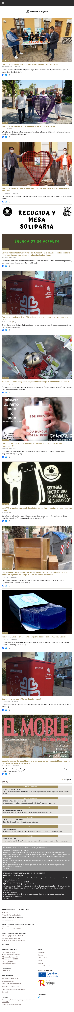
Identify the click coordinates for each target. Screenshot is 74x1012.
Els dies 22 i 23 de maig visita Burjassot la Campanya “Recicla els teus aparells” (36, 381)
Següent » (68, 780)
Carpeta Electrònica (8, 981)
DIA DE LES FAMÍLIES (9, 839)
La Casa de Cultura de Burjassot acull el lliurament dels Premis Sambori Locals (27, 812)
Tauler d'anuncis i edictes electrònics (13, 989)
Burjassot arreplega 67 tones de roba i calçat (21, 699)
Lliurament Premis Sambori (12, 810)
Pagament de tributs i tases (10, 986)
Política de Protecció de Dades (11, 915)
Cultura (40, 960)
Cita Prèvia (5, 944)
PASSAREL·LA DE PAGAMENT (12, 866)
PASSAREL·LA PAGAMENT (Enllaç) (14, 876)
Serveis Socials (42, 957)
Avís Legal (5, 912)
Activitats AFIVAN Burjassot (13, 789)
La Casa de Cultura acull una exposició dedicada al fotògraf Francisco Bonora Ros (29, 803)
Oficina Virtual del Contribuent (11, 984)
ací (8, 869)
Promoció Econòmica (44, 966)
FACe (6, 997)
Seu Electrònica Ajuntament (10, 978)
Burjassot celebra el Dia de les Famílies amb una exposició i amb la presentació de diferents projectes (35, 841)
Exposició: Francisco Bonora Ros (14, 801)
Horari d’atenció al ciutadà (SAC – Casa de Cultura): (18, 924)
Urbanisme (41, 952)
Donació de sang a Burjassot (13, 820)
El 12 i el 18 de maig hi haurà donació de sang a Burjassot (21, 822)
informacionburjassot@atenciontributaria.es (27, 852)
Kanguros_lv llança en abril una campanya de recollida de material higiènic (34, 637)
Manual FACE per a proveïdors (11, 1004)
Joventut (40, 963)
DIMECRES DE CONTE (9, 829)
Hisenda (40, 955)
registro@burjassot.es (9, 963)
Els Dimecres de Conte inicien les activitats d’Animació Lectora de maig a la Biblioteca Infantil (32, 831)
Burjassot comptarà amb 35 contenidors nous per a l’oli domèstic (30, 64)
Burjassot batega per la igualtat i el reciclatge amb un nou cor (28, 126)
